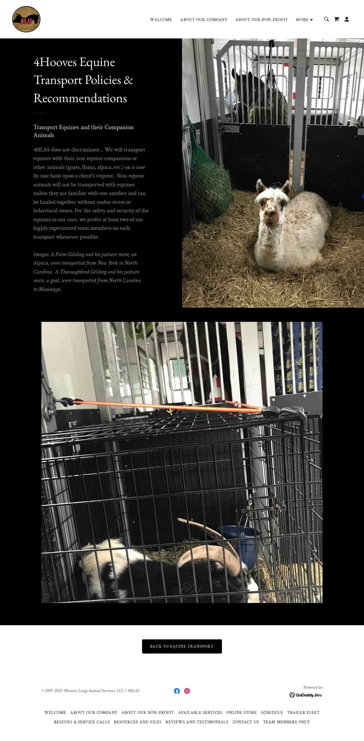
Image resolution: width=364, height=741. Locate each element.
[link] (26, 19)
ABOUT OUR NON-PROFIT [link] (262, 20)
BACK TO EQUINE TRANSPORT (182, 646)
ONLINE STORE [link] (241, 712)
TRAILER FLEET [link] (303, 712)
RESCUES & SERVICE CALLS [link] (82, 722)
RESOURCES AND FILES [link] (138, 722)
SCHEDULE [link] (272, 712)
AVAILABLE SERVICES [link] (200, 712)
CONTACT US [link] (246, 722)
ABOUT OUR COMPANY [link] (203, 20)
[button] (304, 20)
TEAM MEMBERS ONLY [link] (286, 722)
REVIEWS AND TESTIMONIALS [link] (197, 722)
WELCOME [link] (161, 20)
